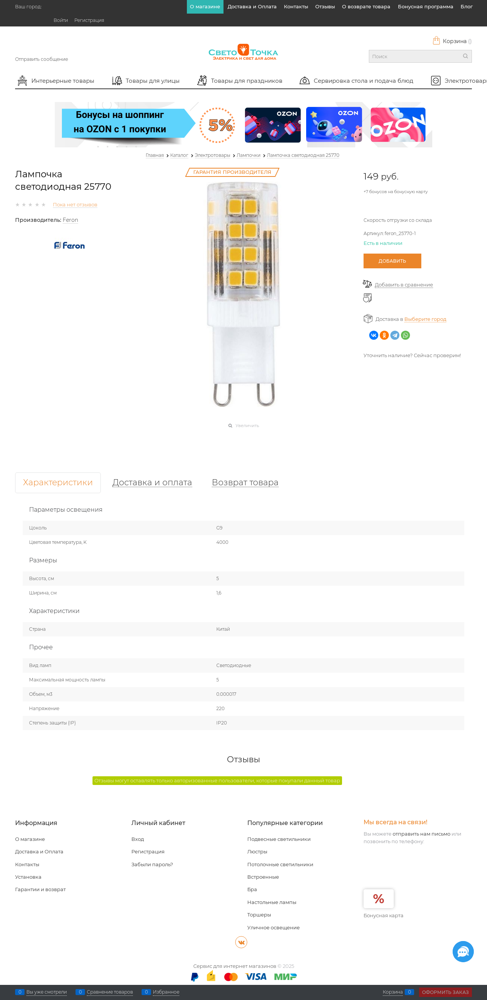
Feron (70, 220)
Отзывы (325, 6)
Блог (467, 6)
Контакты (296, 6)
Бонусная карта (384, 915)
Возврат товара (245, 482)
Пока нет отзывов (75, 204)
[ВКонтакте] (241, 942)
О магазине (205, 6)
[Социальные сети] (463, 951)
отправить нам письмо (421, 834)
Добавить (392, 261)
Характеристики (58, 482)
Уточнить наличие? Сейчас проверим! (412, 355)
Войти (61, 20)
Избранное (166, 992)
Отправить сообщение (41, 59)
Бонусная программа (425, 6)
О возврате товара (366, 6)
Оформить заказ (445, 992)
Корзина (452, 41)
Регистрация (89, 20)
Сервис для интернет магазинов (234, 966)
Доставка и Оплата (252, 6)
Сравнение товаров (110, 992)
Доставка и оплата (152, 482)
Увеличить (247, 425)
